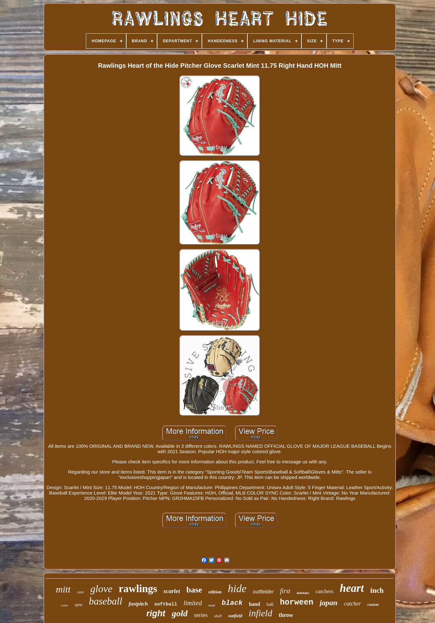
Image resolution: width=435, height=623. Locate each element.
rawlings (138, 588)
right (155, 613)
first (285, 590)
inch (376, 590)
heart (352, 588)
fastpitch (138, 604)
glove (101, 588)
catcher (352, 603)
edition (214, 592)
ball (270, 604)
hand (254, 604)
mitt (63, 589)
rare (80, 592)
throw (286, 615)
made (211, 605)
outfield (235, 615)
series (201, 615)
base (194, 589)
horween (296, 602)
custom (372, 604)
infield (260, 613)
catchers (325, 591)
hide (237, 588)
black (232, 603)
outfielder (263, 591)
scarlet (171, 591)
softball (165, 604)
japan (328, 603)
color (64, 605)
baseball (105, 601)
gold (180, 613)
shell (218, 615)
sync (79, 605)
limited (192, 603)
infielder (303, 593)
